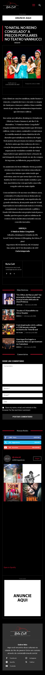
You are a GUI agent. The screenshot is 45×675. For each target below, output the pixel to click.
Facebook (13, 658)
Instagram (32, 658)
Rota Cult (10, 264)
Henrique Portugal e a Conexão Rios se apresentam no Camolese (29, 341)
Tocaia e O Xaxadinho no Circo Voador (27, 311)
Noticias (19, 332)
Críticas (19, 305)
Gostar (37, 437)
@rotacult (16, 457)
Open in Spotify (10, 567)
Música (18, 316)
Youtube (13, 666)
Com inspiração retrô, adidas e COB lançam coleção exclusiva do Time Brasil (29, 327)
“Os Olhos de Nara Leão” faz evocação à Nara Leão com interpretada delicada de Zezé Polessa (29, 298)
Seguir (37, 442)
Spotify (12, 662)
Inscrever (36, 447)
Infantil (17, 42)
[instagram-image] (13, 473)
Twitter (31, 662)
